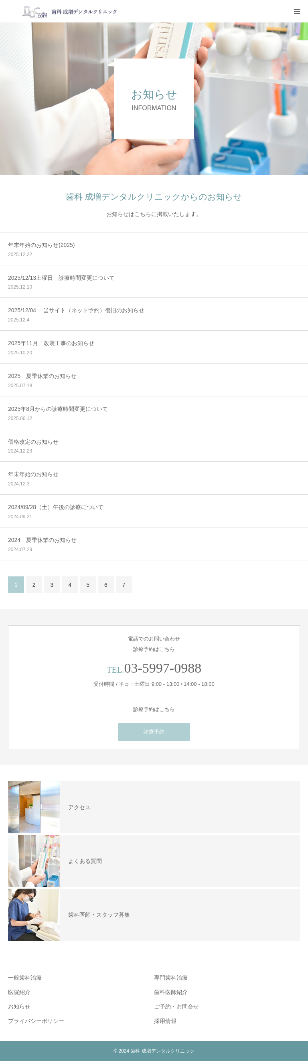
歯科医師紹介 (171, 992)
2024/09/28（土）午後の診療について (55, 507)
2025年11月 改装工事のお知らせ (51, 343)
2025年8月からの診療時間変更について (58, 409)
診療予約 (154, 732)
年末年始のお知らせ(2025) (41, 245)
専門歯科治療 (171, 977)
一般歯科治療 (25, 977)
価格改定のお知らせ (33, 442)
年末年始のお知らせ (33, 474)
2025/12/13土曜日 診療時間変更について (61, 278)
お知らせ (19, 1006)
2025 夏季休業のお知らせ (42, 376)
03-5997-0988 (163, 668)
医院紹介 (19, 992)
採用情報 (165, 1021)
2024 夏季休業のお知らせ (42, 540)
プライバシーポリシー (36, 1021)
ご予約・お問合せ (176, 1006)
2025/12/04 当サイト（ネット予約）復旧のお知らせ (76, 310)
